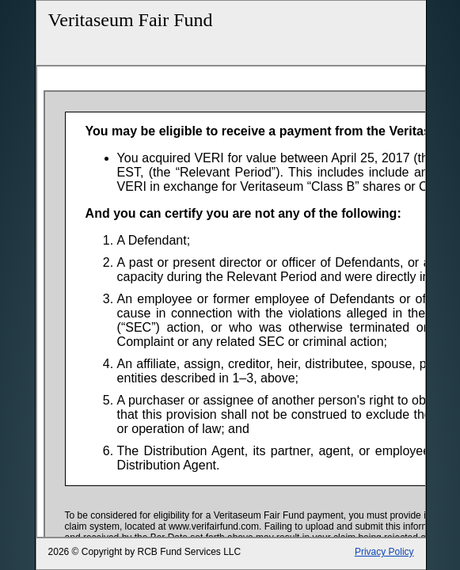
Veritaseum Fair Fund (130, 20)
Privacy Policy (384, 551)
